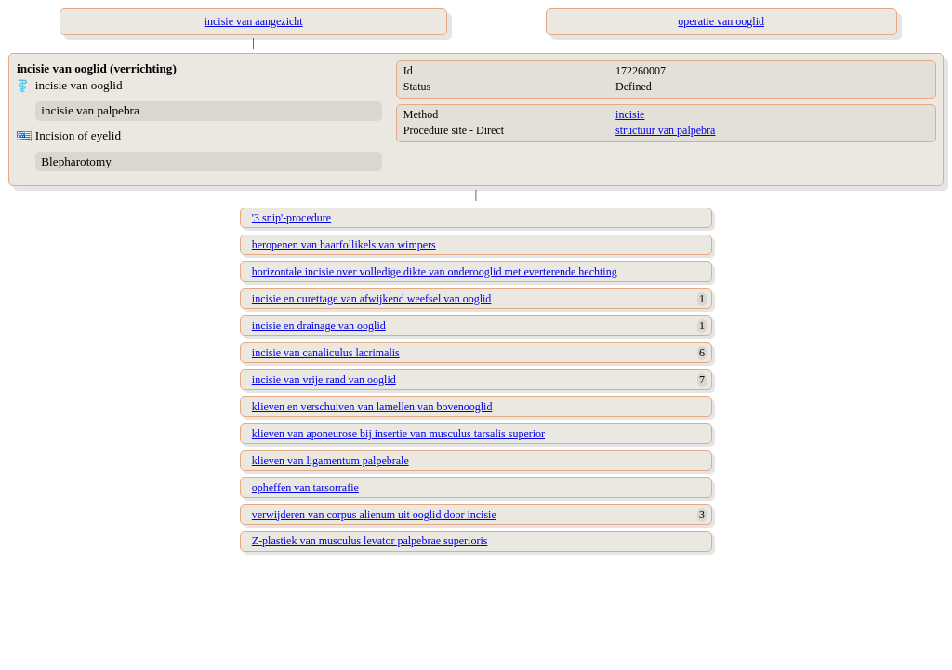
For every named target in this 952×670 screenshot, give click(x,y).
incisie (629, 114)
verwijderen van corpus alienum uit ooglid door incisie (374, 514)
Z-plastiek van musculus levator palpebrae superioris (370, 540)
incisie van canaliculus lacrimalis (326, 352)
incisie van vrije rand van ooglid (324, 379)
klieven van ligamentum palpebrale (330, 460)
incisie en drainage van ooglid (319, 325)
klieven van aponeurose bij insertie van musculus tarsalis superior (398, 433)
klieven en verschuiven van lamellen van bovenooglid (372, 406)
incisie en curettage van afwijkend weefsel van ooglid (372, 298)
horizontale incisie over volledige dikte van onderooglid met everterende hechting (434, 271)
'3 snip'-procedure (291, 217)
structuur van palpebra (665, 130)
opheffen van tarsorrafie (305, 487)
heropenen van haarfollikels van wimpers (344, 244)
